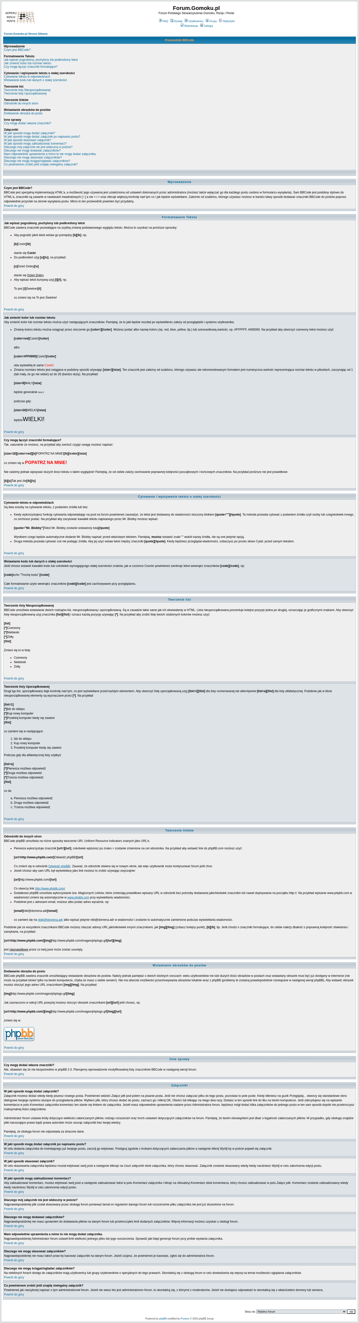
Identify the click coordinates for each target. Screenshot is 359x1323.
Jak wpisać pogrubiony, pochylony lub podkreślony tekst (41, 60)
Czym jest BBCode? (17, 50)
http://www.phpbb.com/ (50, 888)
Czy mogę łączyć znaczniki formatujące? (31, 66)
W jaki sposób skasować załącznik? (27, 140)
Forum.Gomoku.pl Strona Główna (25, 33)
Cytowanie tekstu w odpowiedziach (27, 76)
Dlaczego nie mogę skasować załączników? (33, 157)
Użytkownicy (194, 21)
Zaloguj (206, 25)
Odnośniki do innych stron (21, 103)
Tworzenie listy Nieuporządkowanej (27, 90)
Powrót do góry (14, 206)
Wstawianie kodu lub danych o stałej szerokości (35, 80)
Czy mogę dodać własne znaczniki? (27, 123)
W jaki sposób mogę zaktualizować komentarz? (35, 143)
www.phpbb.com (78, 897)
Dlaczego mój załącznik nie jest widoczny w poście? (38, 147)
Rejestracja (189, 25)
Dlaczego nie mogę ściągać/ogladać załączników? (37, 161)
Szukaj (176, 21)
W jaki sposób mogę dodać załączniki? (29, 133)
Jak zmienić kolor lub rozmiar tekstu (27, 63)
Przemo (185, 1318)
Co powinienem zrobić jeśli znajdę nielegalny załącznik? (41, 164)
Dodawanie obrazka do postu (23, 113)
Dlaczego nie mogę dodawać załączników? (32, 150)
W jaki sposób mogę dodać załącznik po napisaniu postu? (42, 136)
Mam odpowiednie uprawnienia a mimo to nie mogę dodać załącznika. (50, 154)
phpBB (162, 1318)
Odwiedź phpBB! (59, 866)
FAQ (163, 21)
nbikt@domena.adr (50, 920)
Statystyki (226, 21)
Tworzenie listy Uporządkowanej (25, 93)
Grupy (211, 21)
